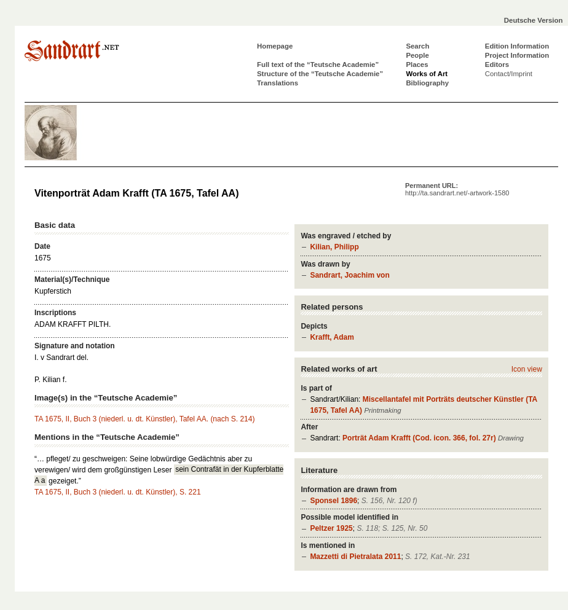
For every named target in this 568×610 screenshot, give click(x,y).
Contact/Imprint (508, 73)
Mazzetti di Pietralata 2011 (355, 556)
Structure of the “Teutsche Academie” (320, 73)
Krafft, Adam (332, 337)
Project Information (517, 55)
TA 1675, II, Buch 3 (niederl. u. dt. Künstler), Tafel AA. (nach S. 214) (144, 419)
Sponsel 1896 (333, 500)
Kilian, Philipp (334, 247)
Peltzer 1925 (331, 528)
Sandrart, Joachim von (349, 275)
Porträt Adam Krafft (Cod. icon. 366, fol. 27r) (419, 438)
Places (417, 64)
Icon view (526, 369)
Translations (277, 83)
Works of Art (427, 73)
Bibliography (427, 83)
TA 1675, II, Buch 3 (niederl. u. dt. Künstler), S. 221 (117, 492)
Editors (497, 64)
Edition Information (517, 46)
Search (417, 46)
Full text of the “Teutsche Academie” (318, 64)
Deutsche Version (533, 20)
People (417, 55)
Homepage (275, 46)
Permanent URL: (457, 189)
